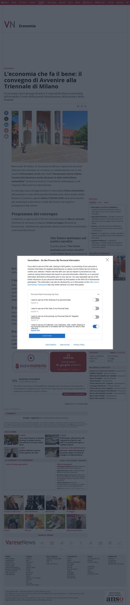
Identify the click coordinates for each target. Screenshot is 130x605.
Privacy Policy (79, 345)
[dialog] (65, 302)
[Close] (108, 260)
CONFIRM (47, 336)
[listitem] (65, 294)
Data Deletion (51, 345)
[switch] (96, 300)
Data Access (65, 345)
